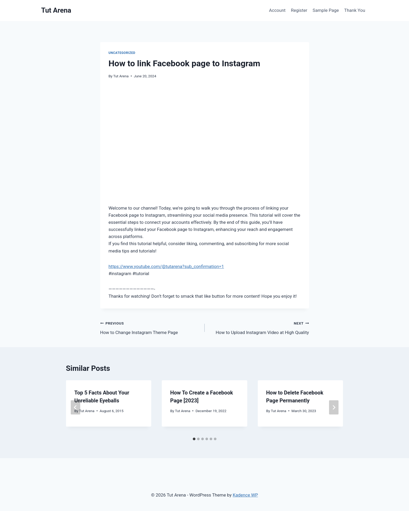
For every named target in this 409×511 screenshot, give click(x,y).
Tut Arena (121, 76)
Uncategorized (122, 53)
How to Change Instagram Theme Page (150, 327)
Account (277, 10)
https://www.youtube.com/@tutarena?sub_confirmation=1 (166, 266)
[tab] (194, 439)
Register (299, 10)
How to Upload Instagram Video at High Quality (259, 327)
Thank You (354, 10)
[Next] (334, 407)
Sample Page (326, 10)
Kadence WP (245, 495)
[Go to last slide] (75, 407)
